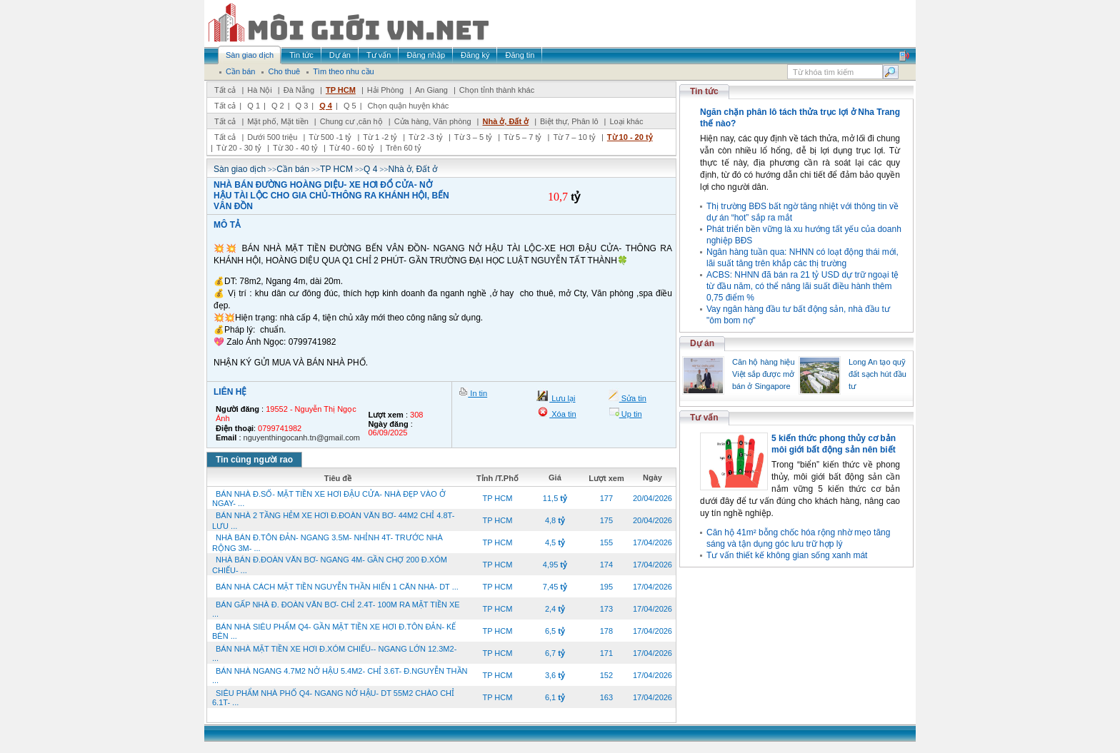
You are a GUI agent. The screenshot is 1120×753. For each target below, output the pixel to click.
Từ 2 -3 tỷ (426, 137)
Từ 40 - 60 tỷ (351, 147)
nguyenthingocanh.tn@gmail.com (302, 437)
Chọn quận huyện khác (408, 105)
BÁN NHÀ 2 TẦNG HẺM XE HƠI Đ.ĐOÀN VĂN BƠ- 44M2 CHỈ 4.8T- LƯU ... (333, 520)
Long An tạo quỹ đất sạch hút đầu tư (877, 374)
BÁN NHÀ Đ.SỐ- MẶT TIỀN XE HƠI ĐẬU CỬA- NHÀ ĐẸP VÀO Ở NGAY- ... (329, 498)
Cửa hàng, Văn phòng (432, 121)
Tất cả (225, 90)
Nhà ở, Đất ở (505, 121)
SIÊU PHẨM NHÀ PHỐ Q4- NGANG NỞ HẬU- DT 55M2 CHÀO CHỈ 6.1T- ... (333, 698)
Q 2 (277, 105)
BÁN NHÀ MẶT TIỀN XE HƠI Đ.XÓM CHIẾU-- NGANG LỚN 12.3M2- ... (334, 653)
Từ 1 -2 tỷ (380, 137)
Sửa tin (632, 398)
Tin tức (704, 91)
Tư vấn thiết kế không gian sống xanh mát (786, 555)
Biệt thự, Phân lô (569, 121)
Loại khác (626, 121)
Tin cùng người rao (254, 460)
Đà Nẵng (299, 90)
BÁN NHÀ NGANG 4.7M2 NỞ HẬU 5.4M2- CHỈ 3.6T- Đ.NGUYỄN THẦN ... (339, 675)
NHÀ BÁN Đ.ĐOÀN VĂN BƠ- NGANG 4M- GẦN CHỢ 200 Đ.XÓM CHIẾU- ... (329, 565)
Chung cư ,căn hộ (351, 121)
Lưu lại (562, 398)
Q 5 (350, 105)
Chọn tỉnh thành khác (496, 90)
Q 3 (302, 105)
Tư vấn (704, 418)
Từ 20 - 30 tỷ (238, 147)
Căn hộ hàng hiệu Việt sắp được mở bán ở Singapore (763, 374)
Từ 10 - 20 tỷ (630, 137)
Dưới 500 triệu (272, 137)
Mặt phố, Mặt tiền (278, 121)
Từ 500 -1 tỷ (330, 137)
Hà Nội (259, 90)
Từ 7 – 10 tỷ (574, 137)
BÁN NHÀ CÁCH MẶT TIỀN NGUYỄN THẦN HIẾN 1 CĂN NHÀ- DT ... (337, 586)
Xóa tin (562, 414)
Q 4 (325, 105)
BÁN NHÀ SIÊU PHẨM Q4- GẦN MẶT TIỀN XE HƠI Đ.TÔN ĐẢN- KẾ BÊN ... (334, 631)
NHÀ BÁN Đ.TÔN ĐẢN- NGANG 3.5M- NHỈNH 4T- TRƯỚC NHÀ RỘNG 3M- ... (327, 542)
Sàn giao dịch (240, 169)
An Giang (431, 90)
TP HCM (341, 90)
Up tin (630, 414)
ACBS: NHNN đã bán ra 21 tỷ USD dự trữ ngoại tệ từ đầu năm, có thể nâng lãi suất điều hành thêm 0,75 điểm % (802, 286)
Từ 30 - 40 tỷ (295, 147)
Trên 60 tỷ (403, 147)
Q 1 (253, 105)
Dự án (702, 343)
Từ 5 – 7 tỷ (522, 137)
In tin (477, 393)
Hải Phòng (385, 90)
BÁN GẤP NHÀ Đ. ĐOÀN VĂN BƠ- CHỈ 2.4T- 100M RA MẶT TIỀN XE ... (336, 609)
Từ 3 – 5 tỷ (473, 137)
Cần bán (292, 169)
